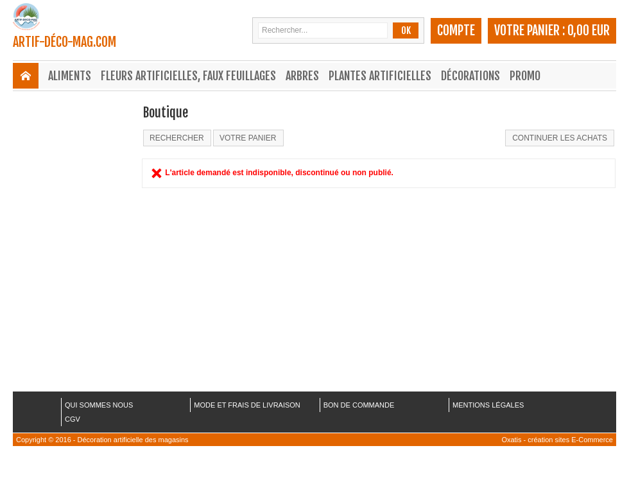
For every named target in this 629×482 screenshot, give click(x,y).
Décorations (470, 76)
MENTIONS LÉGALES (488, 405)
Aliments (69, 76)
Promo (525, 76)
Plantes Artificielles (380, 76)
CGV (72, 419)
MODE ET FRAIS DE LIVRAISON (247, 405)
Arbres (302, 76)
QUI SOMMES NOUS (99, 405)
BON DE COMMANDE (359, 405)
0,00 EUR (588, 30)
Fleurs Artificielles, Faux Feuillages (188, 76)
